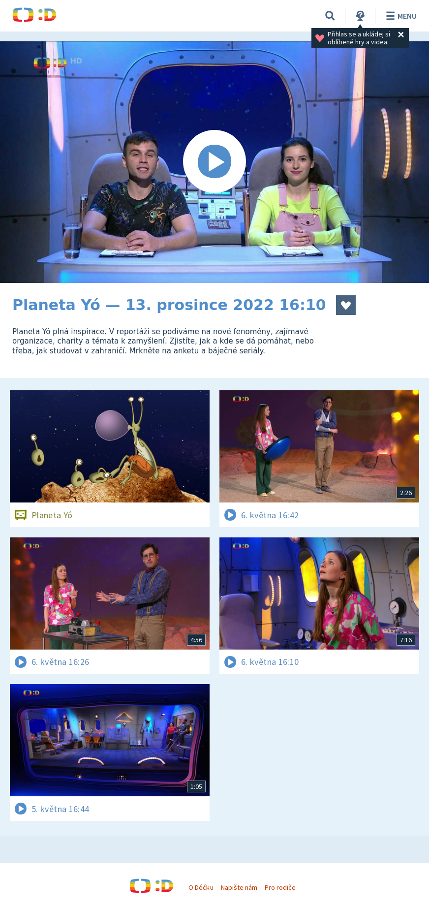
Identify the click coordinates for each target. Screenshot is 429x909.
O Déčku (200, 887)
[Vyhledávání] (330, 15)
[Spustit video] (214, 162)
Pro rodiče (280, 887)
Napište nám (239, 887)
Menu (400, 15)
